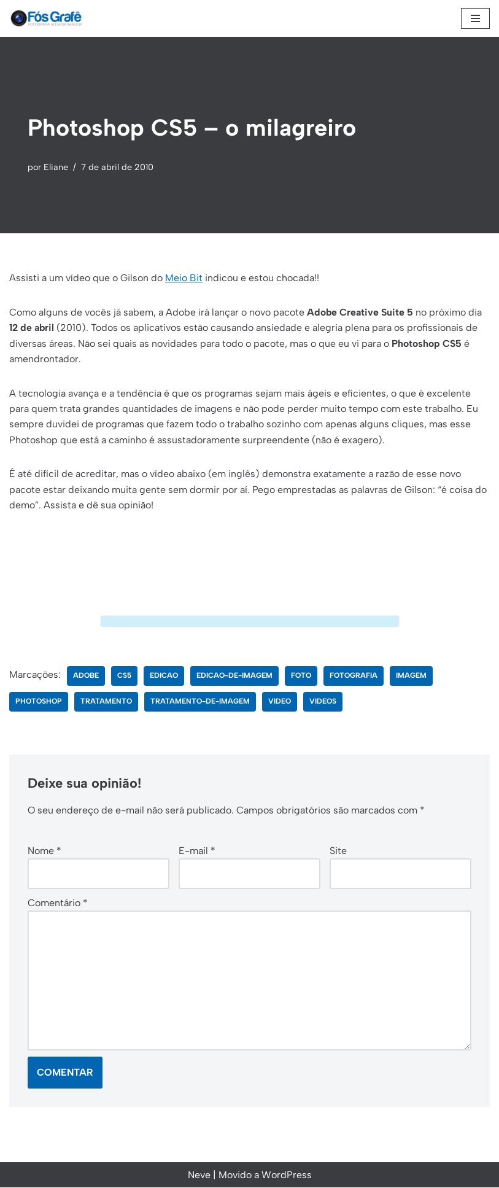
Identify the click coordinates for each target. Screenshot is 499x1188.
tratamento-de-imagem (200, 701)
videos (322, 701)
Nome (44, 850)
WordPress (286, 1175)
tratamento (106, 701)
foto (301, 676)
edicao (164, 676)
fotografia (353, 676)
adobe (86, 676)
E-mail (197, 850)
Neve (199, 1175)
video (279, 701)
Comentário (58, 903)
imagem (411, 676)
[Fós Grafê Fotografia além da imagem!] (46, 18)
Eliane (56, 167)
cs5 (124, 676)
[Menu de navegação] (475, 18)
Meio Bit (184, 278)
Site (338, 850)
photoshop (38, 701)
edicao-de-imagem (234, 676)
